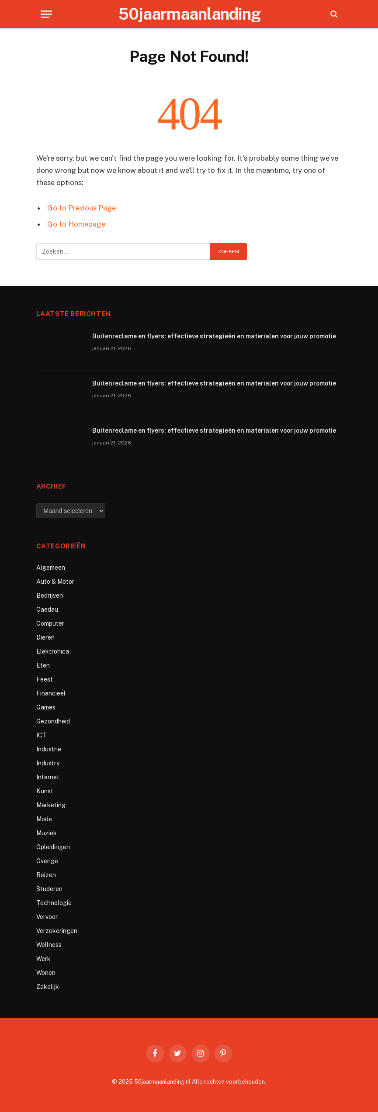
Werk (43, 958)
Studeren (49, 888)
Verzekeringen (56, 930)
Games (45, 707)
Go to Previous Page (81, 207)
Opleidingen (53, 846)
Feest (44, 679)
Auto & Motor (55, 581)
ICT (41, 735)
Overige (47, 860)
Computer (50, 623)
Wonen (45, 972)
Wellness (49, 944)
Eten (43, 665)
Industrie (48, 749)
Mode (44, 819)
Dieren (45, 637)
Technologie (54, 902)
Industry (47, 763)
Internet (47, 777)
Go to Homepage (76, 224)
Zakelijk (47, 986)
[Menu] (46, 14)
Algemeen (50, 567)
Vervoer (47, 916)
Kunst (44, 791)
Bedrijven (49, 595)
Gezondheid (53, 721)
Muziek (46, 833)
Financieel (51, 693)
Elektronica (52, 651)
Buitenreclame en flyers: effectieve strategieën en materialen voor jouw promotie (214, 336)
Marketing (51, 805)
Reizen (46, 874)
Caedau (47, 609)
